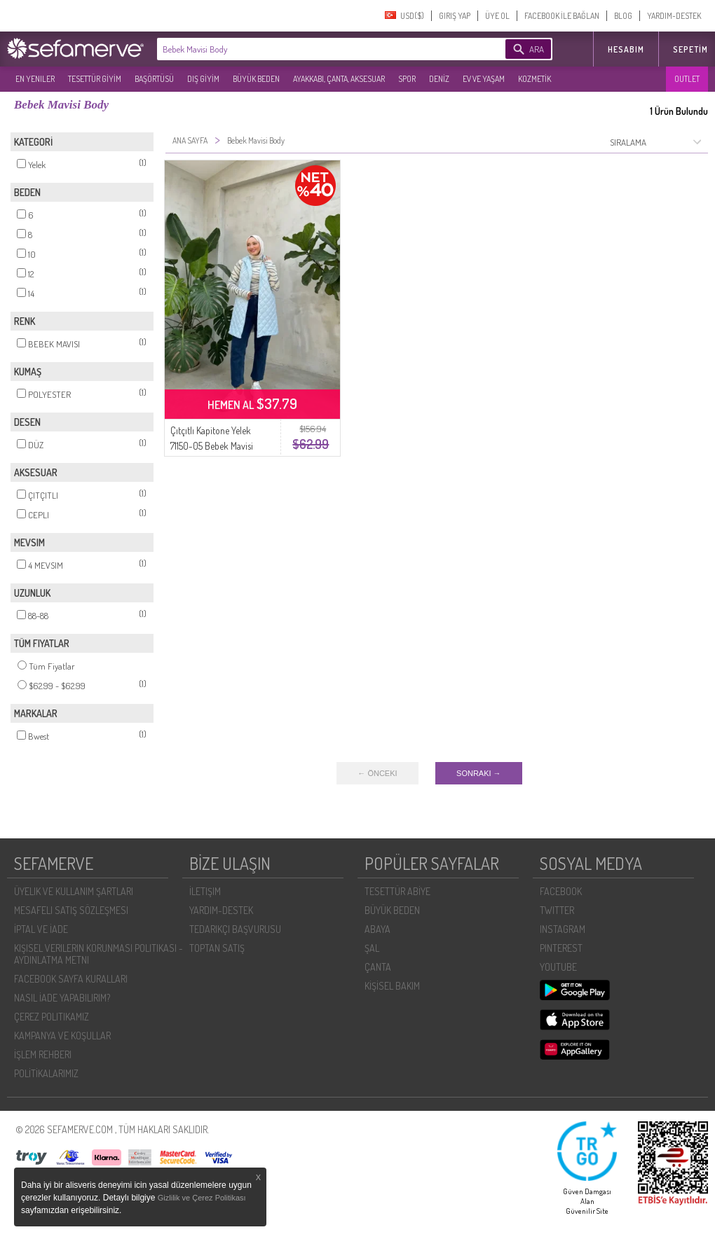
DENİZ (439, 79)
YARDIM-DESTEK (674, 16)
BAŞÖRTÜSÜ (154, 79)
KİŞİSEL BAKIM (392, 986)
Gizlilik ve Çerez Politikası (202, 1197)
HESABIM (626, 49)
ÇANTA (378, 967)
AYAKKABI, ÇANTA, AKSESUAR (339, 79)
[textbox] (310, 49)
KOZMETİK (534, 79)
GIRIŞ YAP (454, 16)
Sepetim (690, 49)
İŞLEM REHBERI (43, 1054)
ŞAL (372, 948)
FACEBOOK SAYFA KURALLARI (71, 979)
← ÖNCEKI (377, 773)
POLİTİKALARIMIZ (46, 1073)
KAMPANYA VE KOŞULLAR (62, 1035)
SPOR (407, 79)
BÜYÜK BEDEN (256, 79)
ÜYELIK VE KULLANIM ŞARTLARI (73, 891)
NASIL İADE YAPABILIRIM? (62, 998)
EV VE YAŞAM (484, 79)
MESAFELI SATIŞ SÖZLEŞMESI (71, 910)
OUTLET (687, 79)
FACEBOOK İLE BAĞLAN (561, 16)
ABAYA (377, 929)
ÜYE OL (497, 16)
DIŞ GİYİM (203, 79)
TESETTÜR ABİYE (397, 891)
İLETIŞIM (205, 891)
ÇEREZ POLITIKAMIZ (51, 1017)
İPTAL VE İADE (41, 929)
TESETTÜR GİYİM (94, 79)
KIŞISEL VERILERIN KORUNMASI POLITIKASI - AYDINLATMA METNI (98, 954)
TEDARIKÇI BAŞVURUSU (235, 929)
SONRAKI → (478, 773)
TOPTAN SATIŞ (217, 948)
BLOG (623, 16)
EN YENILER (35, 79)
